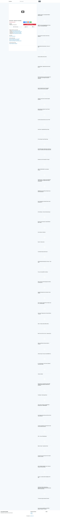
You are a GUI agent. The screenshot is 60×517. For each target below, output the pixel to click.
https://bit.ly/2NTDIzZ (12, 36)
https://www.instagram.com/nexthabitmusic (15, 40)
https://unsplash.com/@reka (13, 43)
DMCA (31, 512)
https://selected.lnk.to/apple (17, 32)
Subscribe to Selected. (30, 24)
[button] (39, 1)
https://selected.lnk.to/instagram (17, 31)
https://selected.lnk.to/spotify (16, 30)
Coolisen (10, 1)
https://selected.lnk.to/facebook (17, 33)
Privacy (32, 513)
